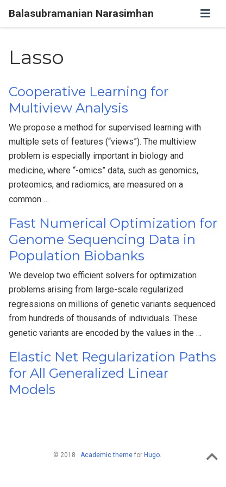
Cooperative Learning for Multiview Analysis (88, 100)
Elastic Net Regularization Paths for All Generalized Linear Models (112, 373)
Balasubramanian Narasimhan (81, 13)
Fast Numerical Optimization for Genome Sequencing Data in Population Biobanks (113, 239)
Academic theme (106, 455)
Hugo (152, 455)
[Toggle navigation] (205, 13)
